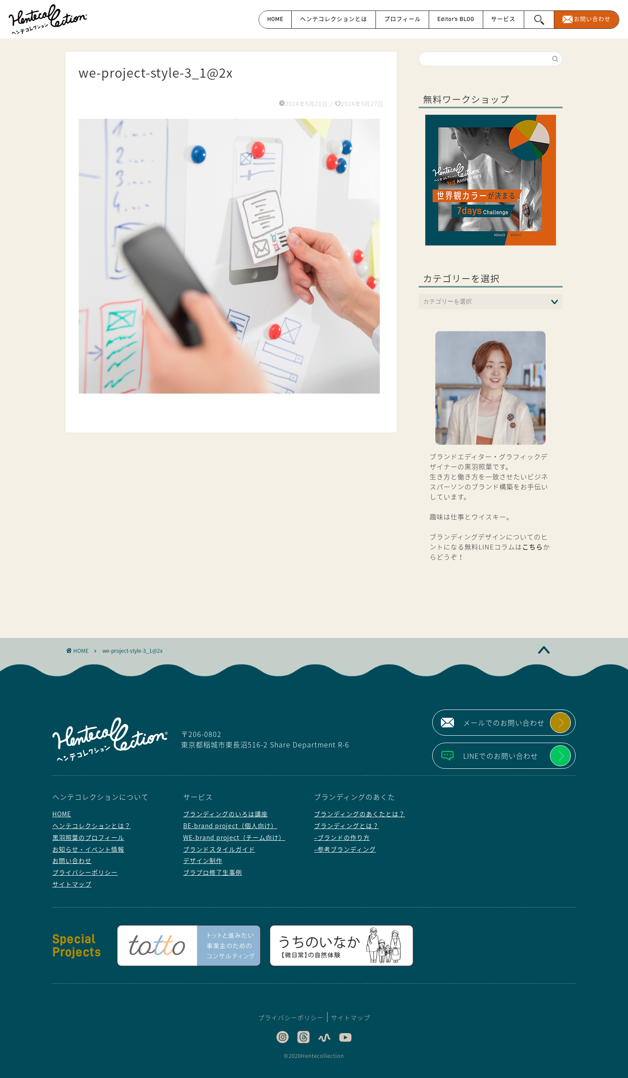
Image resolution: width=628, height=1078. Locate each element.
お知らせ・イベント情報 (88, 849)
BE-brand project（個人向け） (230, 825)
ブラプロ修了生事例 (212, 872)
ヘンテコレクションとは (333, 19)
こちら (532, 547)
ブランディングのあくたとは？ (359, 813)
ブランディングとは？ (346, 825)
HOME (275, 19)
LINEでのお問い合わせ (500, 756)
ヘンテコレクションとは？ (91, 825)
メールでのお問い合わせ (504, 722)
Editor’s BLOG (455, 19)
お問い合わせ (592, 19)
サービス (503, 19)
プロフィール (402, 19)
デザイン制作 (202, 860)
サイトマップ (72, 884)
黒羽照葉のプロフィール (88, 837)
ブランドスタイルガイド (219, 849)
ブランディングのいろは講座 (225, 813)
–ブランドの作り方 (342, 837)
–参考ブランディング (345, 849)
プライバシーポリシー (85, 872)
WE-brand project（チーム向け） (234, 837)
